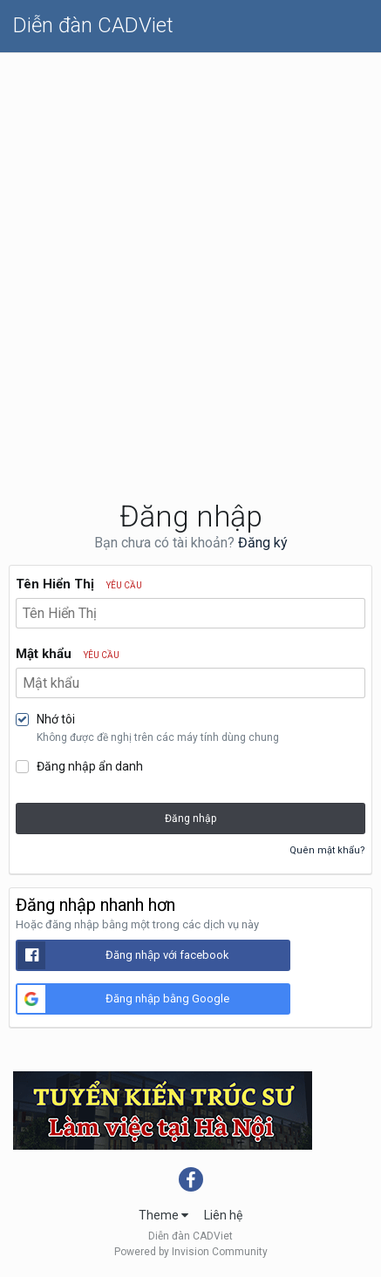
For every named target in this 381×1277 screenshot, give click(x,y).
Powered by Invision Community (191, 1252)
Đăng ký (263, 542)
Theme (163, 1215)
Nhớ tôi (56, 719)
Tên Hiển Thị (79, 584)
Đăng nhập (190, 818)
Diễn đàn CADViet (93, 25)
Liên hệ (223, 1215)
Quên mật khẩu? (327, 850)
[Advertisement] (190, 252)
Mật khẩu (67, 654)
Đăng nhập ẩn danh (90, 766)
